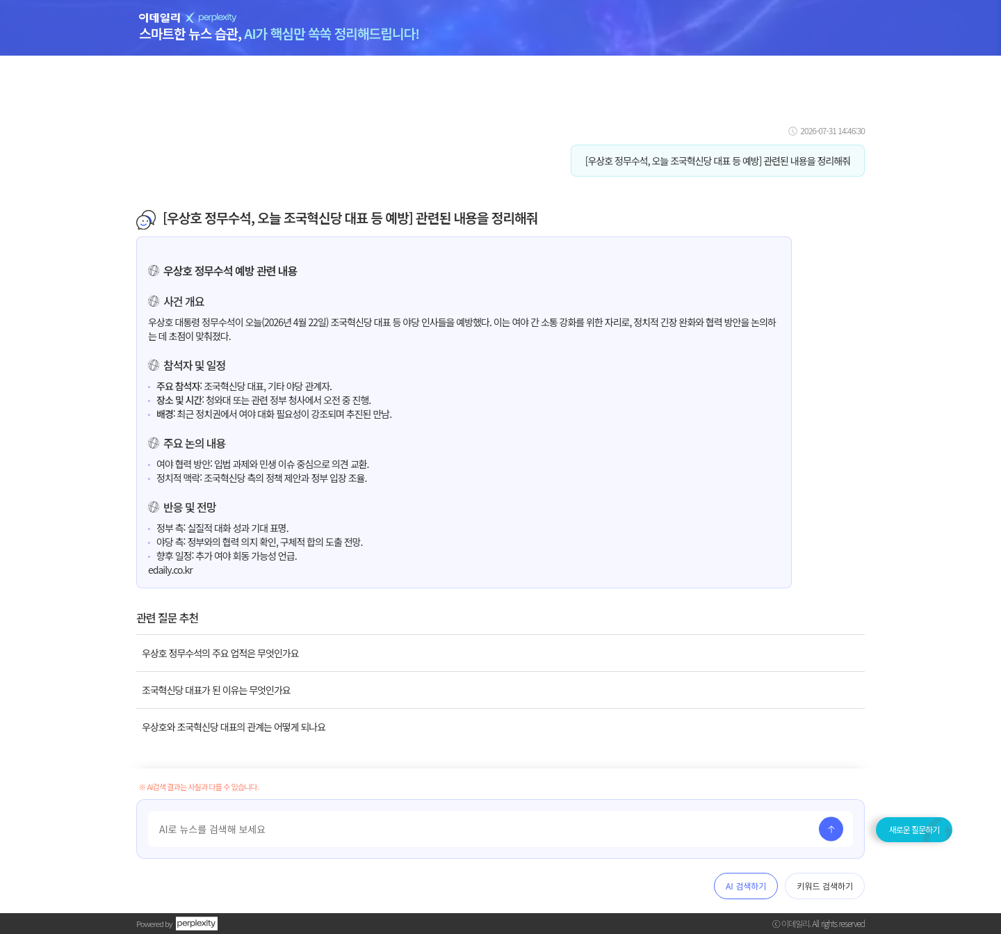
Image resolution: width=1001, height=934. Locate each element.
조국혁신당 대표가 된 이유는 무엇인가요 (216, 690)
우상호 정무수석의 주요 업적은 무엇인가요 (220, 653)
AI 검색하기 (746, 886)
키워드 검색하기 (825, 886)
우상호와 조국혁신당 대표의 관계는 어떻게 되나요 (233, 727)
